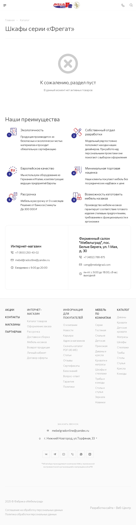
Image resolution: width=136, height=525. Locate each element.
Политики (69, 386)
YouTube (63, 454)
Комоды (121, 373)
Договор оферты (37, 357)
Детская (100, 340)
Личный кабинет (36, 352)
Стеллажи (123, 347)
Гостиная (100, 330)
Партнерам (13, 331)
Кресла (121, 368)
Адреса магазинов (74, 340)
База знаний (70, 370)
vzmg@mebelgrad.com (97, 264)
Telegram (55, 454)
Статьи (67, 355)
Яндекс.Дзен (90, 454)
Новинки (100, 402)
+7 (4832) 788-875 (94, 257)
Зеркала (100, 396)
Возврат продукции (38, 347)
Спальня (100, 335)
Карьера (68, 335)
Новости (68, 330)
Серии (99, 324)
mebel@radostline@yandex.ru (32, 260)
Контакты (12, 317)
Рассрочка (33, 331)
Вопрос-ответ (71, 376)
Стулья (121, 363)
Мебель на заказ (37, 342)
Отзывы (67, 360)
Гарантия (68, 381)
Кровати (122, 322)
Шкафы (121, 342)
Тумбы (121, 352)
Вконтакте (46, 454)
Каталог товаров (37, 321)
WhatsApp (81, 454)
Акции (9, 309)
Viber (72, 454)
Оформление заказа (39, 326)
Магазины (12, 324)
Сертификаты (71, 365)
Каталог (123, 309)
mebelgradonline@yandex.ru (70, 430)
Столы (121, 357)
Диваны (121, 317)
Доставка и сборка (38, 336)
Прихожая (101, 345)
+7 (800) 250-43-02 (27, 252)
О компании (70, 324)
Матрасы (122, 336)
